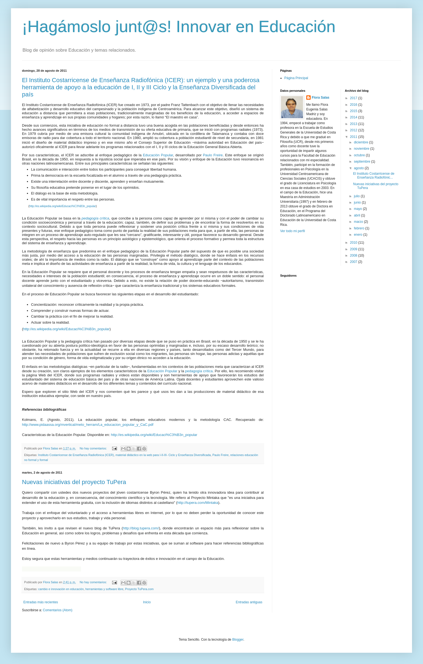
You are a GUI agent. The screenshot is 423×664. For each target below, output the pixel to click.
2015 (354, 111)
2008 (354, 255)
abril (357, 215)
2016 (354, 105)
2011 (354, 137)
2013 (354, 124)
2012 (354, 130)
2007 (354, 262)
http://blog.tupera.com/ (141, 528)
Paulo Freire (213, 155)
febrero (359, 228)
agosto (359, 168)
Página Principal (296, 78)
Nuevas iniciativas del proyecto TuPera (74, 482)
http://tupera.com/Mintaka (197, 503)
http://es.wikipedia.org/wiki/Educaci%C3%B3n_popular (62, 206)
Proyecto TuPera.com (139, 589)
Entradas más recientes (40, 602)
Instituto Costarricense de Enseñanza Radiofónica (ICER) (76, 455)
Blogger (237, 639)
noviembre (362, 149)
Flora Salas (320, 97)
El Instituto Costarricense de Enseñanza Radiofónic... (373, 175)
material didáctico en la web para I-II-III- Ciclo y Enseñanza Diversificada (163, 455)
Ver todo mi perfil (292, 231)
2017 (354, 98)
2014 (354, 117)
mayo (358, 209)
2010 (354, 243)
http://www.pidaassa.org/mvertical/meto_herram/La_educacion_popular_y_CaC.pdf (87, 425)
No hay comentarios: (94, 448)
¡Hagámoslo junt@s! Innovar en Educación (179, 26)
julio (357, 196)
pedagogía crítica (199, 371)
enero (358, 235)
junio (358, 202)
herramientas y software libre (104, 589)
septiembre (362, 161)
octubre (360, 155)
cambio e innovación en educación (61, 589)
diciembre (361, 142)
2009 (354, 249)
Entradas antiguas (249, 602)
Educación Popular (158, 155)
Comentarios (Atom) (57, 610)
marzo (359, 222)
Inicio (147, 602)
